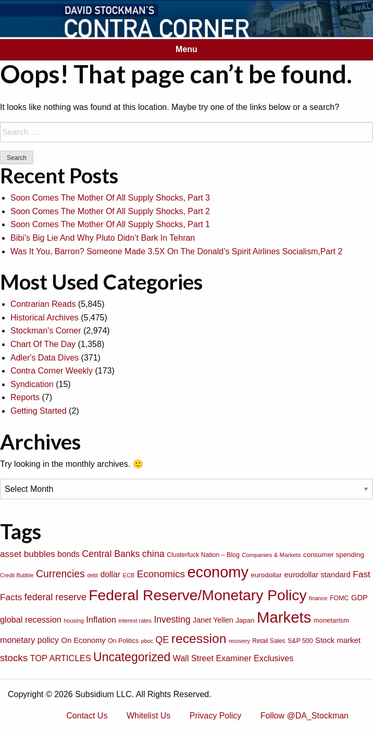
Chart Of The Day (43, 344)
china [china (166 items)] (153, 554)
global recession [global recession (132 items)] (30, 619)
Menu (186, 49)
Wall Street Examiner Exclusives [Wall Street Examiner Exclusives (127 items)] (233, 658)
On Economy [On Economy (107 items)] (83, 640)
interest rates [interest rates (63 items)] (135, 620)
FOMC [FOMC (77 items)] (339, 598)
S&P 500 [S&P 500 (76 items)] (300, 641)
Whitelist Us (148, 715)
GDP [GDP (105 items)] (359, 597)
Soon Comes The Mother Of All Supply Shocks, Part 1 (110, 224)
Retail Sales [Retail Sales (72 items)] (268, 641)
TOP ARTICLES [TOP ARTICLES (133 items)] (60, 658)
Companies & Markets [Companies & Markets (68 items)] (271, 555)
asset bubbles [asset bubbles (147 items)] (27, 554)
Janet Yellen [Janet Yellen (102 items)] (213, 620)
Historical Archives (44, 317)
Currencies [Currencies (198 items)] (60, 573)
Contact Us (86, 715)
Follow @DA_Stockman (304, 715)
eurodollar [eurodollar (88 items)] (266, 575)
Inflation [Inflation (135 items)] (101, 619)
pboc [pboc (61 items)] (147, 641)
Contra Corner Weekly (51, 370)
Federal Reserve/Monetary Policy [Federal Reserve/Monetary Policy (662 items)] (197, 595)
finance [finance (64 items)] (318, 598)
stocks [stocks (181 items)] (14, 657)
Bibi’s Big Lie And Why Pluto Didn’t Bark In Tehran (102, 237)
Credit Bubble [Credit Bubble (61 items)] (17, 575)
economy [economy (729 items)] (217, 572)
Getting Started (38, 410)
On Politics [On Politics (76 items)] (123, 641)
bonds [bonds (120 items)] (68, 554)
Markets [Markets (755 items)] (284, 617)
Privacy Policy (216, 715)
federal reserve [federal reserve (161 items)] (55, 597)
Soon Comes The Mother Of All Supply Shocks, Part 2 (110, 211)
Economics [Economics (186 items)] (161, 573)
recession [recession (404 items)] (199, 638)
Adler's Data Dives (44, 357)
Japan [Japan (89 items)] (244, 620)
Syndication (32, 384)
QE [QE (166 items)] (162, 640)
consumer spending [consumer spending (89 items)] (333, 555)
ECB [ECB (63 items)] (129, 575)
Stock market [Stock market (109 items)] (337, 640)
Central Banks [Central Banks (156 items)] (111, 554)
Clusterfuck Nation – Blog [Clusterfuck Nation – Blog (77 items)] (203, 555)
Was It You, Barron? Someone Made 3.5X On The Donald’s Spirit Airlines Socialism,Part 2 (176, 251)
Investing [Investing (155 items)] (172, 619)
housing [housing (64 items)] (74, 620)
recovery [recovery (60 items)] (239, 641)
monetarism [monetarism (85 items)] (331, 620)
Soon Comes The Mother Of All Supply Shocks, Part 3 (110, 197)
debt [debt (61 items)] (92, 575)
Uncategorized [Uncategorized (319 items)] (131, 657)
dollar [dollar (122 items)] (110, 574)
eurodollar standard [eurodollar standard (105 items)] (317, 575)
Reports (25, 397)
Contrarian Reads (43, 304)
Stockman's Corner (45, 330)
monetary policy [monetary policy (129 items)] (29, 640)
